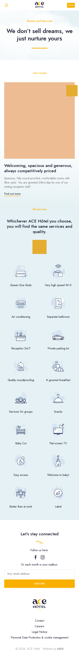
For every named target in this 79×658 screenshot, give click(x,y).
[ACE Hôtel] (39, 5)
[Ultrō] (60, 649)
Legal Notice (39, 632)
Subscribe (39, 583)
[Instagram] (43, 558)
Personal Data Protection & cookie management (39, 638)
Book (70, 5)
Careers (39, 626)
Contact (39, 621)
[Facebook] (36, 558)
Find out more (12, 194)
